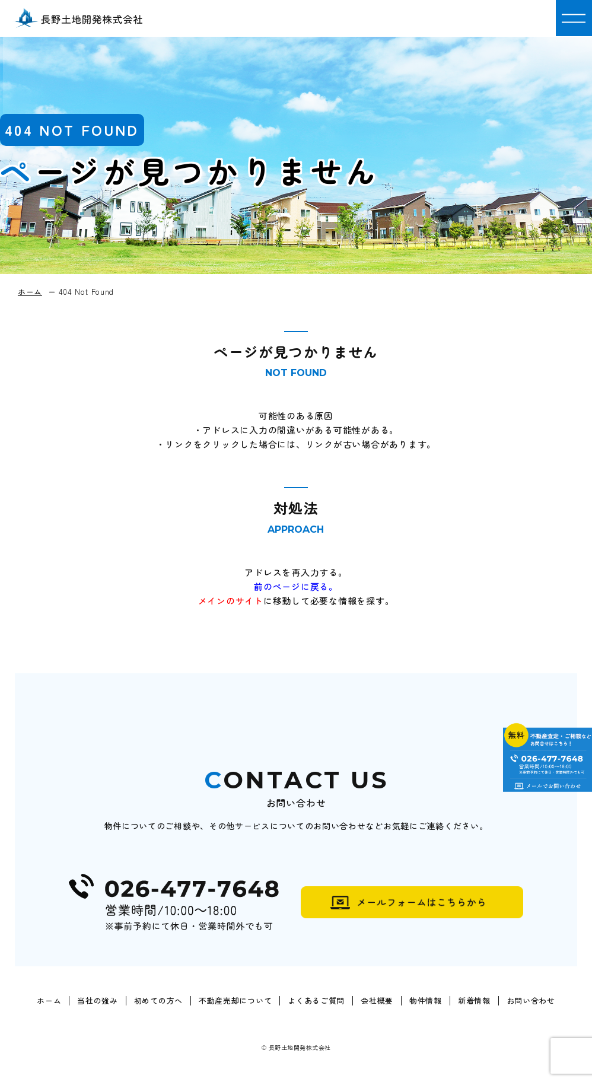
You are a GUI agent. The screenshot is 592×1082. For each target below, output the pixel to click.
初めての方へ (158, 1000)
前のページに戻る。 (296, 586)
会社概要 (377, 1000)
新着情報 (474, 1000)
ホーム (49, 1000)
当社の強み (97, 1000)
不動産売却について (235, 1000)
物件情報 (425, 1000)
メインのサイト (230, 600)
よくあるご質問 (316, 1000)
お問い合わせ (531, 1000)
